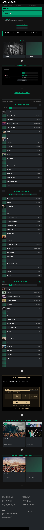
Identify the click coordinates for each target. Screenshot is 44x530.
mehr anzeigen (22, 80)
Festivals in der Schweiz (7, 496)
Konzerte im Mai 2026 (26, 501)
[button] (22, 16)
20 (17, 396)
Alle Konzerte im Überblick (27, 505)
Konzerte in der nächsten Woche (29, 499)
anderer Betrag (34, 396)
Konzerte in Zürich (26, 496)
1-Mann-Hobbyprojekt (23, 381)
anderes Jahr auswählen (22, 28)
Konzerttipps (25, 494)
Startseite (5, 5)
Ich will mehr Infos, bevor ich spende (21, 408)
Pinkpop (19, 5)
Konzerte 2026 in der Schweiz (28, 504)
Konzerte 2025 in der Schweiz (28, 503)
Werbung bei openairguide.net (8, 514)
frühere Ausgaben (26, 5)
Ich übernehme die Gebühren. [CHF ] (13, 400)
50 (26, 396)
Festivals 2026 (5, 499)
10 (8, 396)
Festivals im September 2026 (8, 504)
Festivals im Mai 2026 (7, 500)
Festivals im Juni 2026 (7, 501)
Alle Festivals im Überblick (8, 505)
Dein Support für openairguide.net (9, 513)
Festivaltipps (5, 494)
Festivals (10, 5)
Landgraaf (8, 13)
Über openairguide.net (7, 512)
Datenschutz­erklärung (7, 516)
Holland (15, 5)
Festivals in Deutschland (7, 497)
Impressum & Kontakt (7, 517)
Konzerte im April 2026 (27, 500)
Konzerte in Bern (25, 497)
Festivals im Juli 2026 (7, 503)
